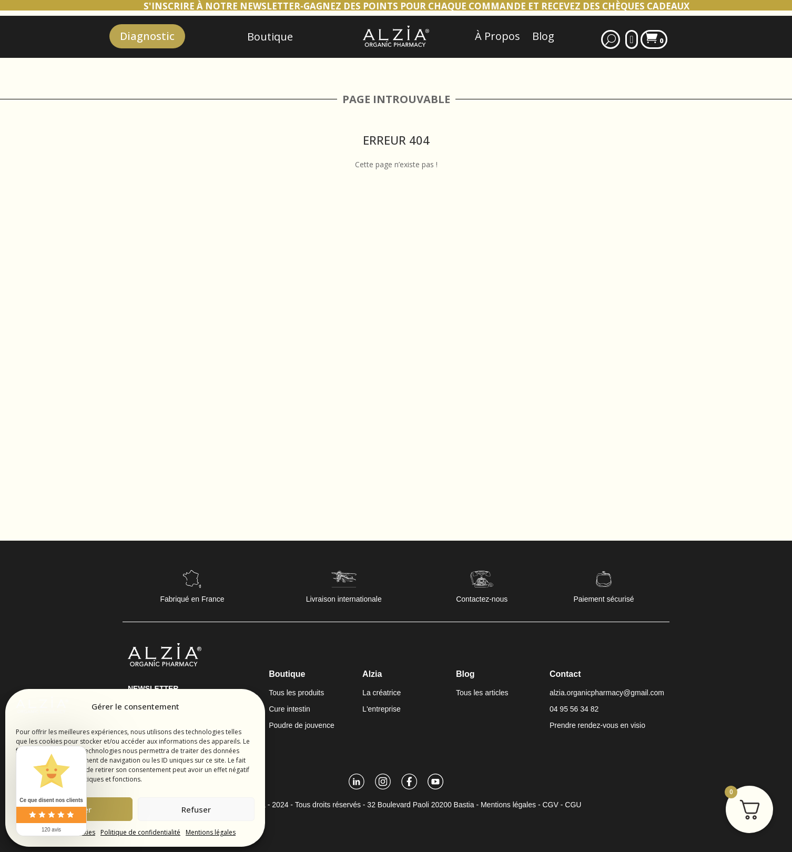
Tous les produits (296, 692)
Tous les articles (482, 692)
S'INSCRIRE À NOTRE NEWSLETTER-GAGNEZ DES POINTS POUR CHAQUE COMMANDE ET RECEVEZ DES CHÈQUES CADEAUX (439, 6)
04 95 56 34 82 (574, 709)
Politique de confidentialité (140, 832)
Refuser (196, 809)
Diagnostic (147, 36)
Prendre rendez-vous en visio (597, 725)
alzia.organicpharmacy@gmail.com (607, 692)
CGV (550, 804)
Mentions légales (211, 832)
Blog (543, 36)
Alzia (372, 674)
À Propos (497, 36)
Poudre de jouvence (301, 725)
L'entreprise (381, 709)
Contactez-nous (481, 599)
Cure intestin (289, 709)
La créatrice (381, 692)
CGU (573, 804)
